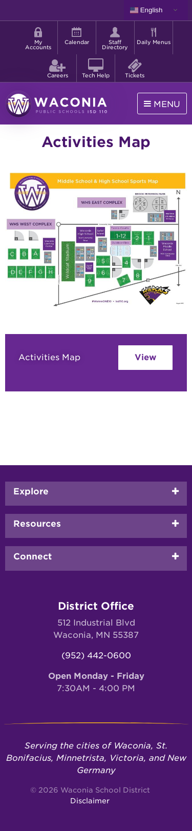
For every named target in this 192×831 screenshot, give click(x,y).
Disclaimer (90, 801)
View (145, 357)
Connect (32, 556)
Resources (37, 523)
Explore (31, 491)
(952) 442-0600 (96, 655)
